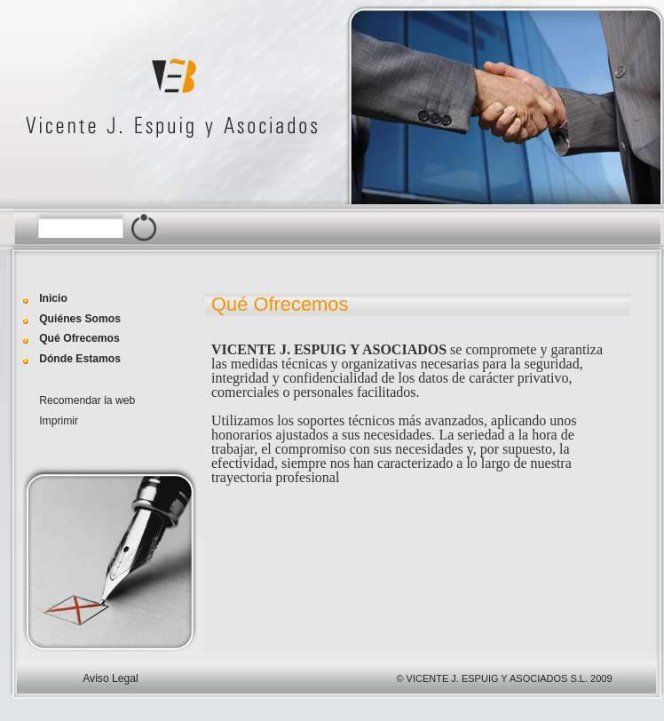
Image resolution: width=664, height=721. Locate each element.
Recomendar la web (87, 400)
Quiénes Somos (80, 319)
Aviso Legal (110, 678)
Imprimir (58, 421)
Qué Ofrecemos (79, 338)
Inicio (53, 298)
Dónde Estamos (80, 359)
